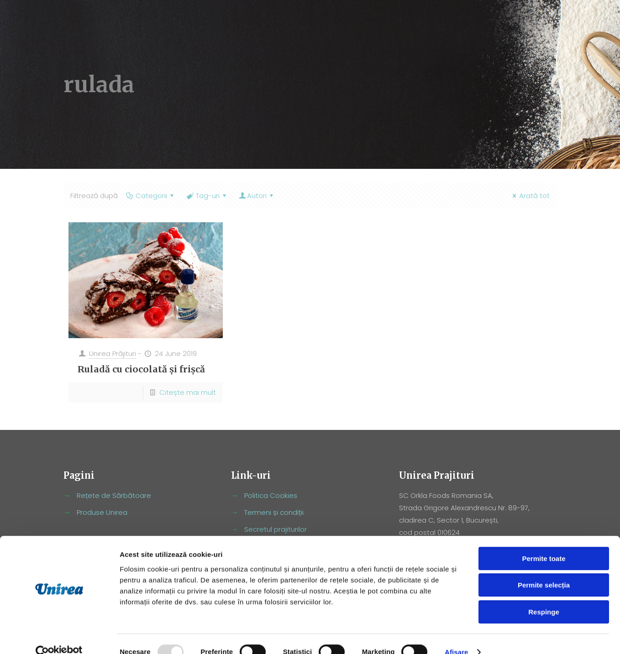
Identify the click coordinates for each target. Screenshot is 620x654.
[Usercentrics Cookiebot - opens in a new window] (59, 636)
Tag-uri (207, 195)
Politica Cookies (270, 495)
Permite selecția (544, 569)
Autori (256, 195)
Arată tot (530, 195)
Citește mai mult (187, 392)
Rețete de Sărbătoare (114, 495)
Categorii (151, 195)
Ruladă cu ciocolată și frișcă (141, 369)
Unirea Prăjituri (112, 353)
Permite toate (543, 542)
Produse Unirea (102, 512)
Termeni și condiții (274, 512)
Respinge (543, 596)
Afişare (456, 636)
